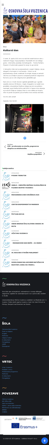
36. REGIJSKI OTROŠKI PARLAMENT (24, 252)
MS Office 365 (6, 401)
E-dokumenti (6, 340)
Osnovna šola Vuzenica (9, 329)
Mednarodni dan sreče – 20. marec (26, 243)
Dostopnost (6, 346)
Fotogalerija (6, 342)
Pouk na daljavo (7, 331)
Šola (5, 46)
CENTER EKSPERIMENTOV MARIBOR (25, 204)
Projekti (4, 333)
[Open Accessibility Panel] (44, 440)
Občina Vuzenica (7, 399)
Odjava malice (7, 338)
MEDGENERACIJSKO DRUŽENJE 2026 (25, 194)
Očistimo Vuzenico (19, 233)
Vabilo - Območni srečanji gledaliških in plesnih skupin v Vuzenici (28, 186)
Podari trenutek (18, 175)
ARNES (4, 410)
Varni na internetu (8, 403)
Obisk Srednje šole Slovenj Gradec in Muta (27, 225)
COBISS (4, 412)
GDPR (4, 344)
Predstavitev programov (10, 371)
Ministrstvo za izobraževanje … (11, 407)
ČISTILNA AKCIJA (17, 214)
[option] (24, 118)
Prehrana (5, 335)
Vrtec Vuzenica (7, 367)
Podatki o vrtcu (7, 369)
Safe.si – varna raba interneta (11, 405)
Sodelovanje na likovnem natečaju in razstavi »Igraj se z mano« (27, 263)
